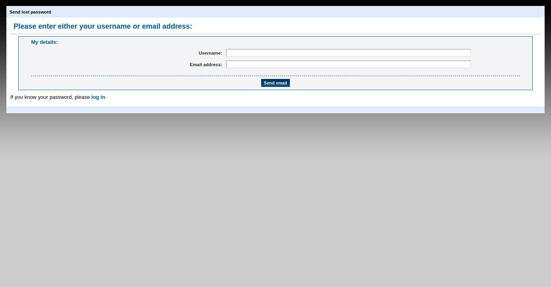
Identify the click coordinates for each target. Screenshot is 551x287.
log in (98, 97)
